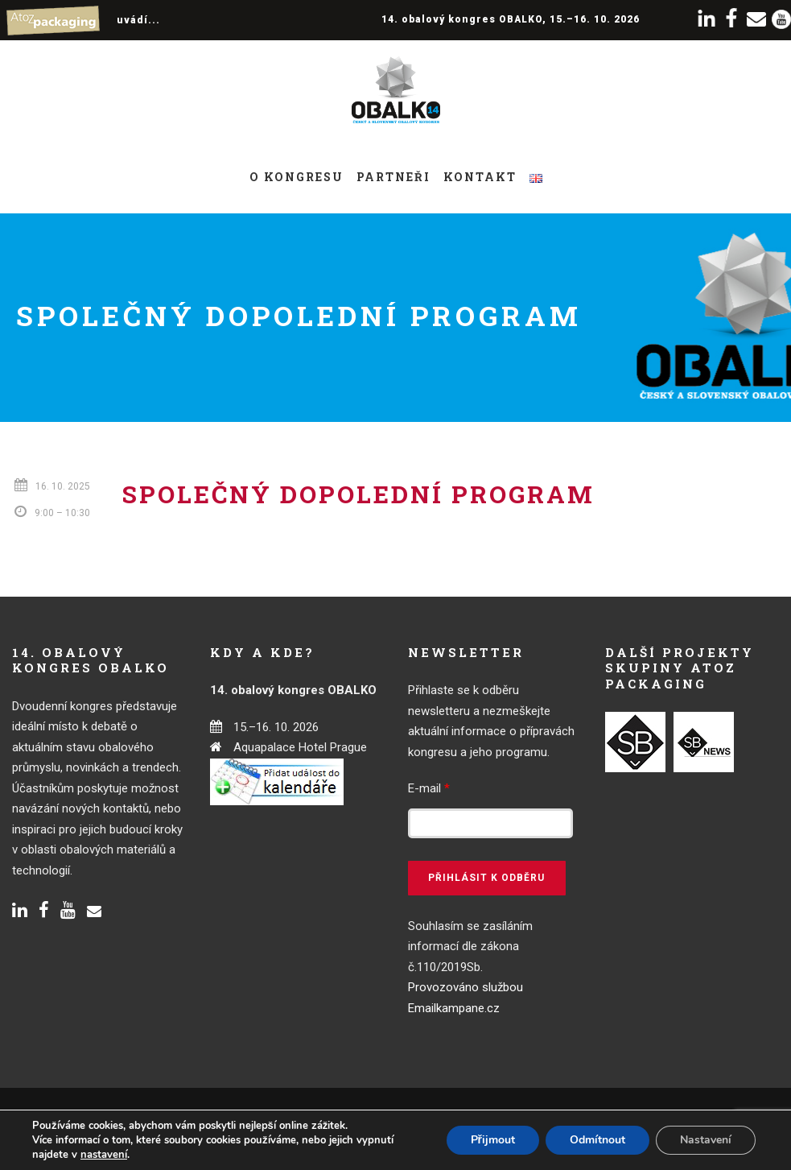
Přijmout (493, 1139)
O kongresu (296, 176)
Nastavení (705, 1139)
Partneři (393, 176)
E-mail (429, 788)
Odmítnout (597, 1139)
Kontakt (480, 176)
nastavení (103, 1154)
